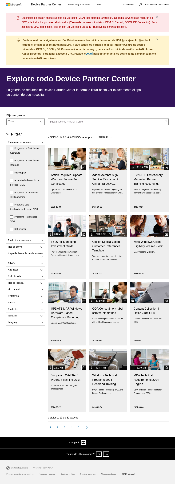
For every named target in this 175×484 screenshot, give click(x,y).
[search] (108, 122)
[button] (139, 4)
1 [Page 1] (50, 427)
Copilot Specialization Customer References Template (106, 246)
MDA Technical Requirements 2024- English (147, 380)
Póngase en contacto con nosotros (19, 474)
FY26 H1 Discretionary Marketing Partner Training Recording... (148, 179)
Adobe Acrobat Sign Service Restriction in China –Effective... (105, 179)
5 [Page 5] (78, 427)
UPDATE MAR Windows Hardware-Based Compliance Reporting (66, 313)
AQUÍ (89, 53)
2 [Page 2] (57, 427)
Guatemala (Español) (19, 468)
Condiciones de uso (88, 474)
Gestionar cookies (68, 474)
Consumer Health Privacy (43, 468)
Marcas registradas (108, 474)
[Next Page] (86, 427)
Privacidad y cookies (47, 474)
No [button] (106, 454)
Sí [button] (99, 454)
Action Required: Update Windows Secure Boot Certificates (66, 179)
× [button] (157, 17)
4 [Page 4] (71, 427)
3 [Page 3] (64, 427)
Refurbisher (20, 229)
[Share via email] (166, 442)
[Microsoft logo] (16, 4)
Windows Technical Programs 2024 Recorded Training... (105, 380)
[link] (128, 4)
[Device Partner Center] (46, 4)
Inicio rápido (20, 172)
